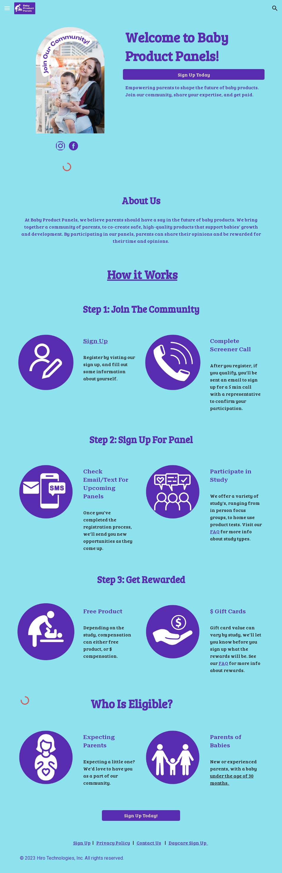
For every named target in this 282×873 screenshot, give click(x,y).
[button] (7, 8)
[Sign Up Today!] (141, 815)
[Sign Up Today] (193, 74)
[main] (194, 46)
